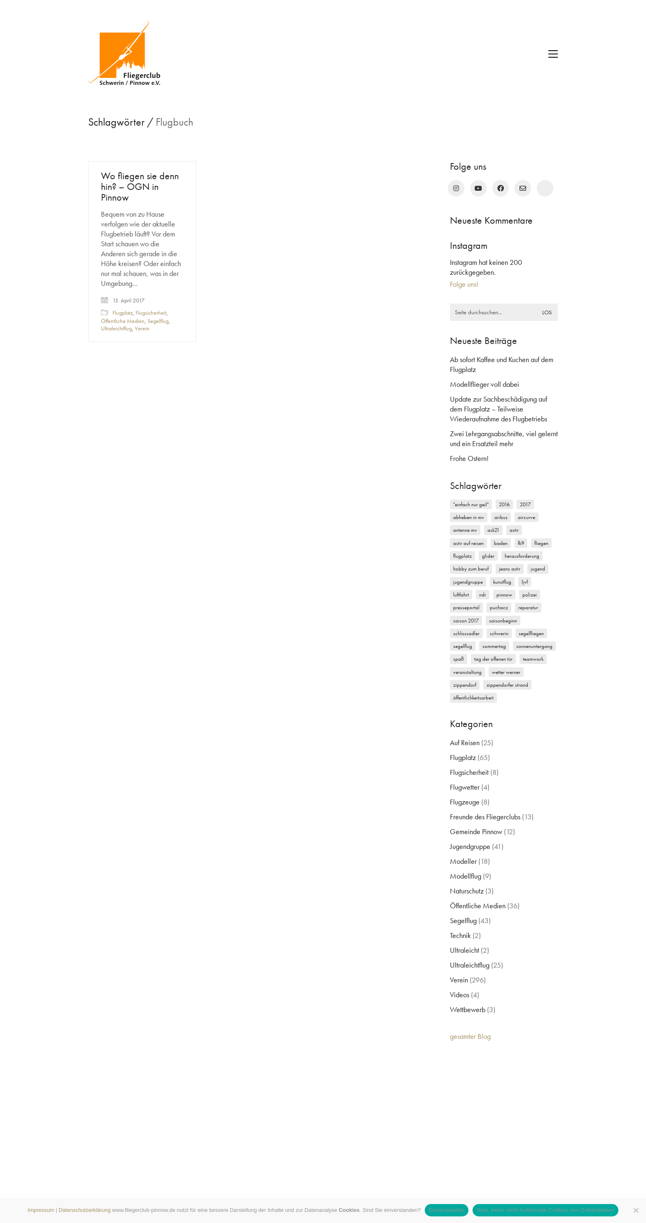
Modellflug (465, 876)
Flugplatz (122, 312)
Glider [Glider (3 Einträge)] (488, 555)
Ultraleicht (464, 950)
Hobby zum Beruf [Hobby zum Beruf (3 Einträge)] (471, 568)
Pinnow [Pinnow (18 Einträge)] (504, 594)
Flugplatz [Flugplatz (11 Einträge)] (462, 555)
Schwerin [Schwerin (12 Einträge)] (499, 633)
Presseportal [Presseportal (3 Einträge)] (466, 607)
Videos (459, 994)
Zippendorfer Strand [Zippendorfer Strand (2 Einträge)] (507, 684)
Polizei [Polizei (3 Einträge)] (529, 594)
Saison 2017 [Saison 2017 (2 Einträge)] (466, 620)
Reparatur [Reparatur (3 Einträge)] (528, 607)
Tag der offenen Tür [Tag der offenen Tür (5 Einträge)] (493, 658)
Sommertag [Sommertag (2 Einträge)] (494, 646)
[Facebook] (500, 188)
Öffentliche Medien (123, 321)
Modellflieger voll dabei (484, 384)
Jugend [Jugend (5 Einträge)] (538, 568)
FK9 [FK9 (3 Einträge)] (521, 543)
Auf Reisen (465, 742)
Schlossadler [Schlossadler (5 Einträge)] (466, 633)
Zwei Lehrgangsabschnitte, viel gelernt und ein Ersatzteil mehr (504, 438)
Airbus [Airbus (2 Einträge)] (501, 517)
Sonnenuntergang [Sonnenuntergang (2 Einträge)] (534, 646)
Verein (142, 328)
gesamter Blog (470, 1036)
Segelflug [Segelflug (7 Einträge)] (462, 646)
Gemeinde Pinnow (476, 831)
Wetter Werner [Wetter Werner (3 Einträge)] (506, 672)
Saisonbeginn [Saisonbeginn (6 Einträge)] (503, 620)
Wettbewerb (467, 1009)
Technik (460, 935)
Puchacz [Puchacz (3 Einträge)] (499, 607)
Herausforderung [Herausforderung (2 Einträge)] (522, 555)
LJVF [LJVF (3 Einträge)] (525, 581)
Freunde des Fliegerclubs (485, 816)
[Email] (523, 188)
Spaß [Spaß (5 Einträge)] (458, 658)
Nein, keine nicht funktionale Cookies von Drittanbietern (545, 1210)
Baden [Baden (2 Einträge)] (501, 543)
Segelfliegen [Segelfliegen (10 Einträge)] (531, 633)
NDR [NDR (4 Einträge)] (482, 594)
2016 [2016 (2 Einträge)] (504, 504)
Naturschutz (467, 891)
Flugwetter (465, 787)
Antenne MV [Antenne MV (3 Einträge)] (465, 529)
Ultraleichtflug (116, 328)
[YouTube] (478, 188)
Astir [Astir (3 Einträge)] (514, 529)
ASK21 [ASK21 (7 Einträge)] (493, 529)
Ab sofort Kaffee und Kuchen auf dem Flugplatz (501, 364)
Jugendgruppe (470, 846)
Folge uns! (464, 284)
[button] (553, 54)
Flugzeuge (465, 802)
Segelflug (158, 321)
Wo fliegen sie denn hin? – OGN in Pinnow (140, 187)
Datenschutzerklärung (84, 1210)
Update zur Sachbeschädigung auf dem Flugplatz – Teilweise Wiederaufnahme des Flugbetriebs (498, 408)
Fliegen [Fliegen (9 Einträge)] (541, 543)
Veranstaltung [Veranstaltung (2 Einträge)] (467, 672)
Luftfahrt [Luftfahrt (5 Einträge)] (461, 594)
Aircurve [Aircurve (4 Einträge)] (526, 517)
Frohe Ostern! (469, 458)
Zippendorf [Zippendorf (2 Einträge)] (464, 684)
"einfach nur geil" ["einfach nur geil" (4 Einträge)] (471, 504)
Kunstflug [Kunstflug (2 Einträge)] (502, 581)
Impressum (41, 1210)
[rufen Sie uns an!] (545, 188)
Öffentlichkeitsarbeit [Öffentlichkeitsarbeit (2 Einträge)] (473, 697)
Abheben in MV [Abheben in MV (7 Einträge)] (468, 517)
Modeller (463, 861)
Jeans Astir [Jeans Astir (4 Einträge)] (509, 568)
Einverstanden (446, 1210)
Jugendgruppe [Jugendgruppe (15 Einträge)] (468, 581)
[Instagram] (456, 188)
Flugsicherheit (151, 312)
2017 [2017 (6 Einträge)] (525, 504)
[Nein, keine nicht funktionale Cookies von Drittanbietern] (636, 1210)
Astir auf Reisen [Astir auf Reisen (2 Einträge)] (468, 543)
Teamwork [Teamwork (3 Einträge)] (533, 658)
